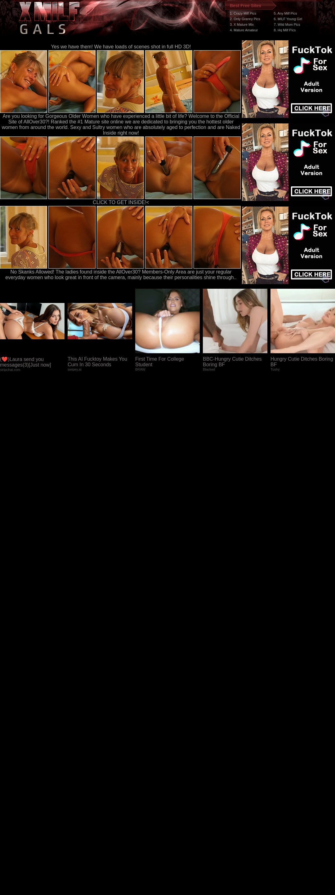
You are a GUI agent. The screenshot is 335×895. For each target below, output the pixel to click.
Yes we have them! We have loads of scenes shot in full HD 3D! (121, 46)
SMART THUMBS (178, 781)
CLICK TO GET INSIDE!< (121, 202)
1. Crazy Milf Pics (243, 13)
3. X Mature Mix (242, 24)
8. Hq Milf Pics (285, 30)
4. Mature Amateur (244, 30)
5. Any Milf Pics (285, 13)
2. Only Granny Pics (245, 19)
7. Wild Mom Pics (287, 24)
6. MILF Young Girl (288, 19)
